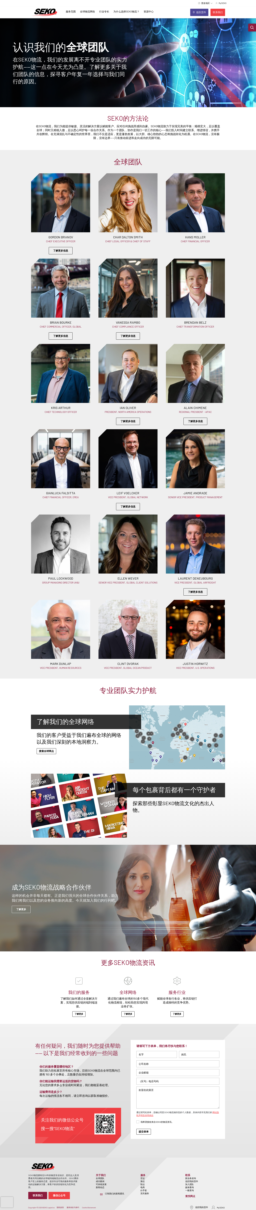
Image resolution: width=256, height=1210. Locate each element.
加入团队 (189, 1184)
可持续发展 (101, 1184)
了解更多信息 (60, 250)
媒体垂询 (189, 1187)
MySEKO (218, 1207)
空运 (142, 1178)
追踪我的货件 (191, 1181)
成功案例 (100, 1181)
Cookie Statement (89, 1207)
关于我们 (101, 1175)
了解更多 (21, 909)
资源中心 (149, 11)
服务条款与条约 (73, 1207)
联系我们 (38, 1195)
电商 (142, 1187)
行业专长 (104, 11)
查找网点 (190, 1196)
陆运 (142, 1184)
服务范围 (71, 11)
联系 (187, 1175)
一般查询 (189, 1190)
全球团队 (100, 1178)
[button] (252, 27)
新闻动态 (100, 1187)
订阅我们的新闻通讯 (114, 1193)
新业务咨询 (190, 1178)
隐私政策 (60, 1207)
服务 (142, 1175)
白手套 (143, 1190)
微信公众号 (59, 1195)
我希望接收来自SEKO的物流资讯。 (157, 1122)
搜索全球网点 (46, 751)
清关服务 (144, 1193)
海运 (142, 1181)
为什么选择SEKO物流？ (126, 11)
